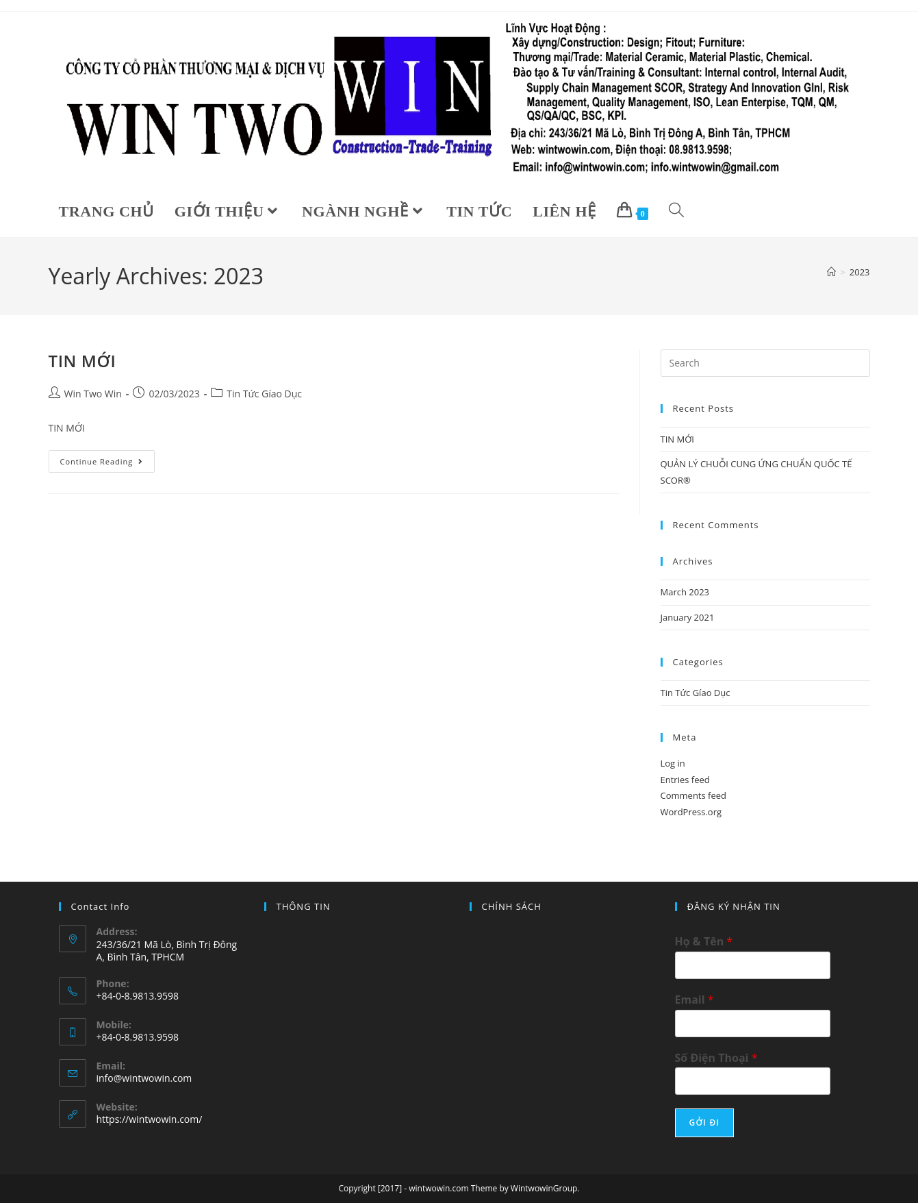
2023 (860, 272)
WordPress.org (691, 812)
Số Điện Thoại (716, 1058)
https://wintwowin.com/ (150, 1119)
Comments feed (693, 795)
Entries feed (685, 779)
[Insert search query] (765, 363)
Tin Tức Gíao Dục (264, 393)
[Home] (831, 272)
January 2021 (688, 617)
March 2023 (685, 592)
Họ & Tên (704, 941)
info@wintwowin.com (144, 1077)
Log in (673, 763)
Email (694, 1000)
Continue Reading (106, 458)
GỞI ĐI (704, 1122)
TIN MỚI (82, 360)
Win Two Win (93, 393)
